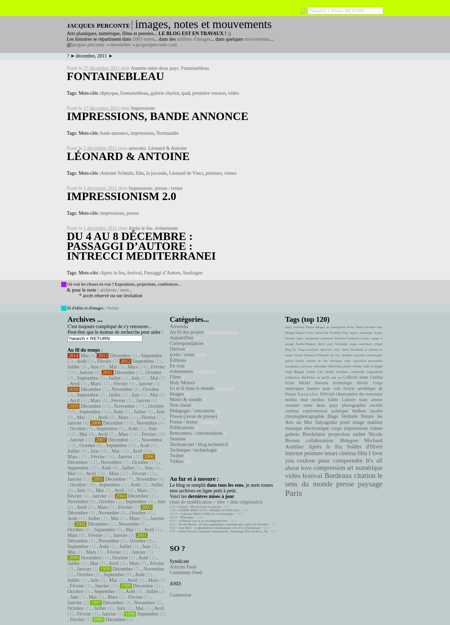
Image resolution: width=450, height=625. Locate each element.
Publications (184, 427)
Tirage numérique (308, 349)
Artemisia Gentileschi (346, 338)
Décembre (120, 355)
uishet (359, 434)
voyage (375, 338)
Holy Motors (183, 382)
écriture (342, 372)
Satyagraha (326, 422)
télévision (335, 366)
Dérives (179, 349)
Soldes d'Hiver (364, 447)
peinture (214, 173)
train (363, 399)
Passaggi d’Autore (162, 272)
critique (378, 344)
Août (81, 361)
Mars (133, 367)
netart (331, 453)
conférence (326, 338)
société (376, 405)
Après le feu (140, 228)
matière (374, 422)
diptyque (109, 93)
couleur (306, 460)
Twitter (112, 308)
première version (208, 93)
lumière (313, 388)
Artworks (182, 326)
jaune (330, 344)
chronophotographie (304, 416)
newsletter (120, 44)
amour (376, 399)
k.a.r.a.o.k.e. (308, 394)
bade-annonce (114, 133)
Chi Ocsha (326, 372)
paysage (370, 484)
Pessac (350, 327)
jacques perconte (87, 44)
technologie (342, 383)
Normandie (167, 133)
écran (289, 383)
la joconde (156, 173)
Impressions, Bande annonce (158, 116)
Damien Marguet (315, 327)
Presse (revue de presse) (194, 416)
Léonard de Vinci (186, 173)
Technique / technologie (196, 450)
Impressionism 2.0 (121, 196)
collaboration (319, 440)
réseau (357, 366)
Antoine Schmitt (117, 173)
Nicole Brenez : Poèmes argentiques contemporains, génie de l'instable (223, 524)
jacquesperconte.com (156, 44)
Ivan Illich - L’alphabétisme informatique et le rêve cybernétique (220, 528)
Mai (85, 355)
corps (336, 428)
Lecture (365, 338)
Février (104, 361)
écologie (376, 366)
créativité (357, 372)
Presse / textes (195, 422)
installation (292, 366)
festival (134, 272)
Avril (75, 383)
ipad (185, 93)
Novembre (121, 389)
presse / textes (169, 188)
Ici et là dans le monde (202, 388)
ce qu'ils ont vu (329, 377)
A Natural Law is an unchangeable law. (203, 521)
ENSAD (327, 394)
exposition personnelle (367, 361)
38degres (349, 440)
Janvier (86, 372)
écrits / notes (188, 354)
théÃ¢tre (308, 377)
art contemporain (336, 327)
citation (364, 475)
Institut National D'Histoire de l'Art (317, 355)
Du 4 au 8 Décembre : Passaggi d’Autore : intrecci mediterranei (141, 246)
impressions (142, 133)
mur (304, 399)
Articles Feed (183, 567)
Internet (294, 453)
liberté (321, 344)
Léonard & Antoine (167, 148)
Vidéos (181, 461)
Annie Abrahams (352, 349)
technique (336, 361)
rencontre (320, 366)
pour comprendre (340, 460)
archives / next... (116, 290)
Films (177, 377)
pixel (345, 422)
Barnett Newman (365, 327)
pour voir (331, 388)
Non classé (181, 405)
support (353, 332)
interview (326, 349)
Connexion (180, 595)
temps (288, 327)
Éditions (179, 360)
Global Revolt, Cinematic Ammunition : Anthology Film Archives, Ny (223, 531)
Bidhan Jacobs (367, 410)
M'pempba (187, 517)
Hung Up (290, 349)
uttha (348, 361)
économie (298, 327)
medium (346, 355)
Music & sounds (188, 399)
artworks (137, 148)
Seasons (179, 438)
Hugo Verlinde (342, 416)
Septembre (151, 355)
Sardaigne (192, 272)
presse (133, 213)
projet (347, 366)
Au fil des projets (204, 332)
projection (339, 434)
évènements (166, 228)
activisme (307, 366)
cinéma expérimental (306, 410)
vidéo (233, 93)
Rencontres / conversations (198, 433)
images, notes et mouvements (203, 24)
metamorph (365, 332)
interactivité (321, 332)
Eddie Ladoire (342, 399)
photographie (354, 405)
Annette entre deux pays (155, 68)
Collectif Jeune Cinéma (362, 377)
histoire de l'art (317, 361)
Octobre (153, 372)
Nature (367, 416)
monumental (312, 338)
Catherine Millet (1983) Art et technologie (207, 514)
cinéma (347, 453)
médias (317, 399)
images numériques (360, 344)
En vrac (178, 365)
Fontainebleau (195, 68)
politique (340, 410)
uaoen (299, 338)
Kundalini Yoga (339, 332)
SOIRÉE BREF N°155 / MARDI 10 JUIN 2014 (209, 510)
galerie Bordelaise (305, 434)
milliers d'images (193, 39)
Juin (94, 367)
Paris (293, 493)
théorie (362, 383)
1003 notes (143, 39)
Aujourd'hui (185, 337)
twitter (310, 372)
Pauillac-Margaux (306, 344)
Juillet (73, 367)
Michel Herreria (313, 383)
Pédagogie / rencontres (195, 410)
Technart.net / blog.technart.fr (201, 444)
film (139, 173)
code (366, 366)
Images (180, 394)
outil (337, 349)
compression (329, 467)
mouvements (257, 39)
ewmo (310, 332)
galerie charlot (165, 93)
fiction (349, 388)
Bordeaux (338, 475)
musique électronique (307, 428)
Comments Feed (186, 572)
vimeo (230, 173)
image (359, 422)
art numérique (364, 467)
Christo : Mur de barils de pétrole (200, 506)
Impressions (143, 108)
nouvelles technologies (367, 355)
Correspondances (188, 343)
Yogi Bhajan (294, 372)
